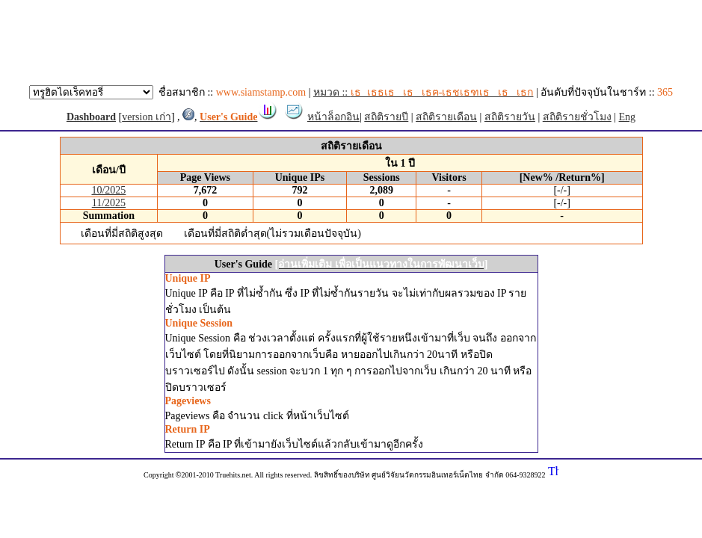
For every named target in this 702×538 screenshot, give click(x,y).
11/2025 (109, 202)
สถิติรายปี (386, 117)
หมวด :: (423, 92)
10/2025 (108, 190)
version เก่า (146, 117)
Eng (627, 117)
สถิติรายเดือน (446, 117)
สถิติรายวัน (509, 117)
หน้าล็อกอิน (333, 117)
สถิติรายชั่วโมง (577, 117)
